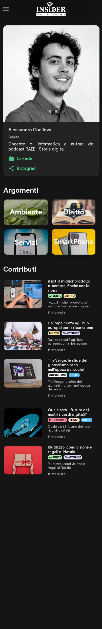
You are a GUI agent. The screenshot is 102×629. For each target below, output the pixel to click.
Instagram (26, 168)
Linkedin (25, 158)
